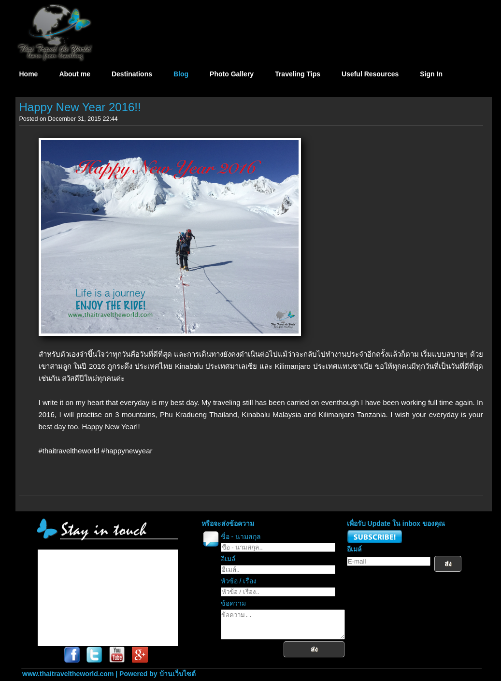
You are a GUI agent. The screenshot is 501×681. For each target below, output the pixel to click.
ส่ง (321, 655)
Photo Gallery (232, 74)
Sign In (431, 74)
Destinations (132, 74)
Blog (180, 74)
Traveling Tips (297, 74)
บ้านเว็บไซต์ (177, 674)
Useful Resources (370, 74)
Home (28, 74)
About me (74, 74)
